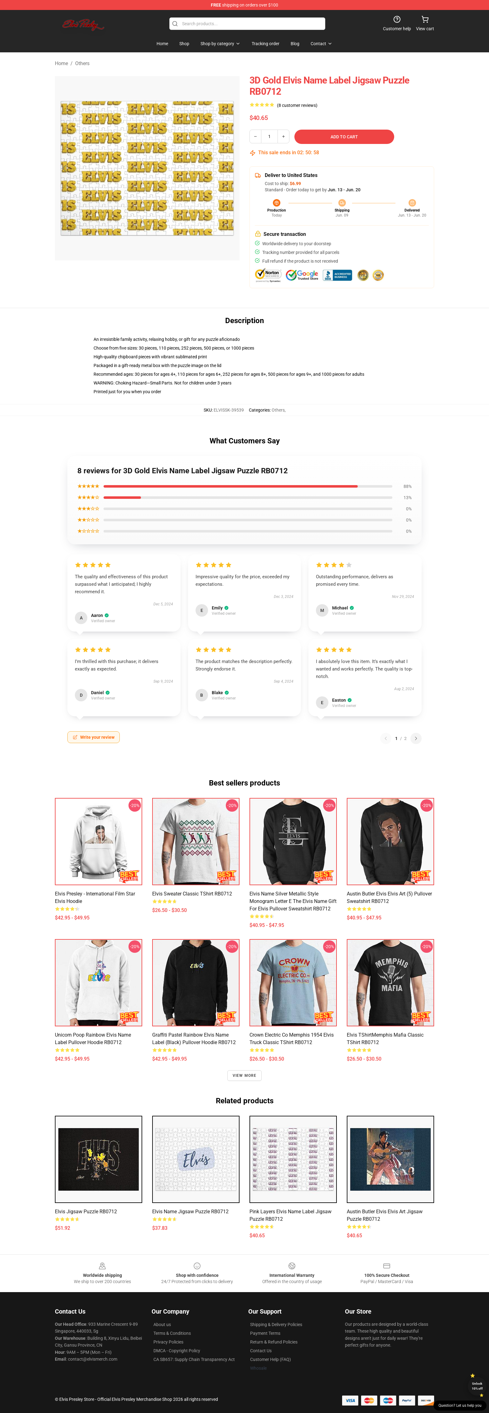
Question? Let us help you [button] (460, 1405)
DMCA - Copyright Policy (176, 1350)
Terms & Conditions (172, 1333)
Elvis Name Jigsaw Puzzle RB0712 (190, 1212)
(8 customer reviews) (297, 105)
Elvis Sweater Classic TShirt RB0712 (192, 894)
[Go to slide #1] (131, 275)
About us (162, 1324)
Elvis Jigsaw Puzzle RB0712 (86, 1212)
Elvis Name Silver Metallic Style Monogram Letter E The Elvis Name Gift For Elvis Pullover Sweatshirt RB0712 (292, 901)
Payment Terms (265, 1333)
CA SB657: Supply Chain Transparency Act (194, 1359)
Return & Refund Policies (274, 1341)
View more (245, 1075)
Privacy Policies (168, 1341)
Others (82, 63)
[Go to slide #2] (163, 275)
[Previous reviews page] (385, 738)
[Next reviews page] (416, 738)
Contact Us (261, 1350)
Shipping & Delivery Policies (276, 1324)
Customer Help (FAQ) (270, 1359)
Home (61, 63)
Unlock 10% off (477, 1386)
